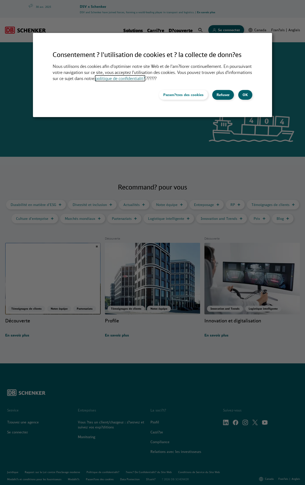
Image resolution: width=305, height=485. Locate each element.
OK (245, 95)
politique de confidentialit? (120, 78)
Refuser (223, 95)
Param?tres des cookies (183, 95)
